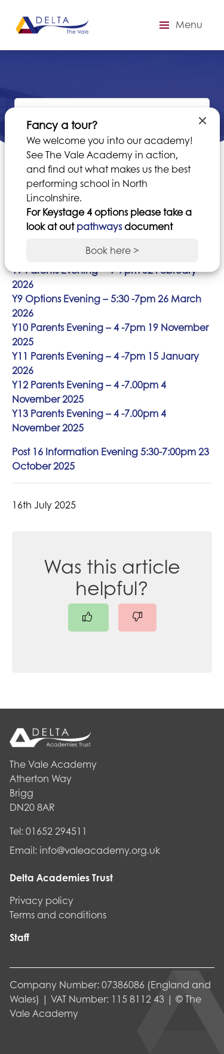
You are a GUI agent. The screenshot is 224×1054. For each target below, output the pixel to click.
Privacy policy (41, 900)
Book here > (112, 250)
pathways (100, 226)
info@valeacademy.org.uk (99, 850)
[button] (179, 25)
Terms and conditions (58, 914)
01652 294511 (56, 831)
